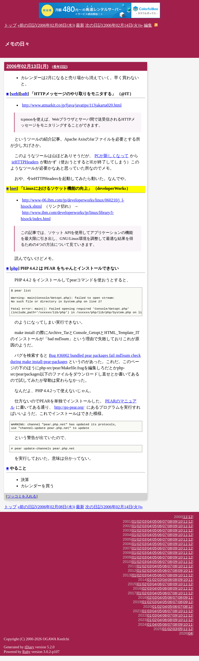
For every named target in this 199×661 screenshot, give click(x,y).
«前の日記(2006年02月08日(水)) (46, 25)
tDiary (29, 652)
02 (139, 527)
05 (154, 527)
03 (144, 527)
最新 (80, 25)
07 (165, 527)
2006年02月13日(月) (27, 66)
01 (134, 527)
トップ (10, 25)
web (14, 94)
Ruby (26, 657)
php (14, 268)
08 (170, 527)
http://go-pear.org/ (69, 411)
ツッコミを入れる (21, 501)
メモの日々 (17, 44)
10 (180, 527)
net (14, 188)
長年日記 (60, 67)
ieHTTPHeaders (25, 162)
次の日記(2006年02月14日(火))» (114, 25)
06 (160, 527)
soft (24, 94)
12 (190, 522)
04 (149, 527)
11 (185, 522)
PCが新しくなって (112, 156)
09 (175, 527)
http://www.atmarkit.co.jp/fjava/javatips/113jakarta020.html (72, 105)
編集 (148, 25)
